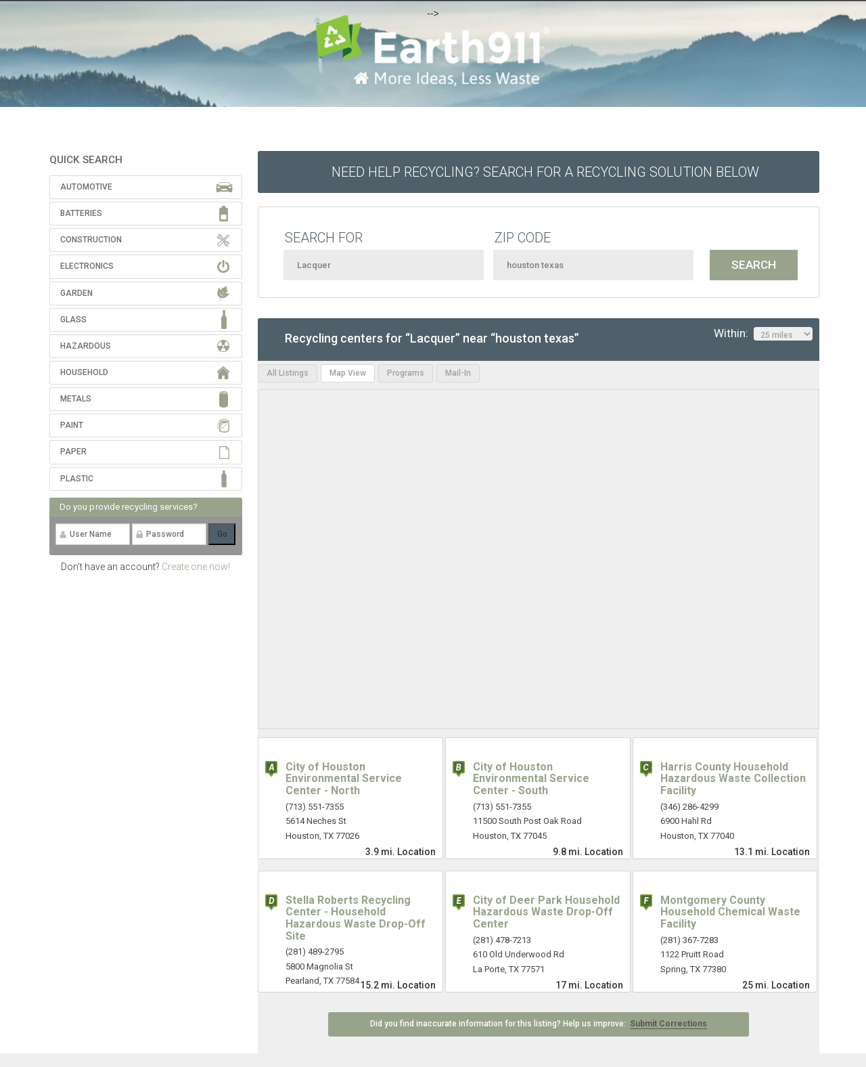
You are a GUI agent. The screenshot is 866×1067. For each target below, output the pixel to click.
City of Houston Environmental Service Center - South (531, 778)
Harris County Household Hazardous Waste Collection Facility (733, 778)
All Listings (288, 373)
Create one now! (196, 566)
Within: (763, 333)
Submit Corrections (668, 1023)
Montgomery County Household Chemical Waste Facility (730, 912)
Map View (347, 373)
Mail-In (458, 373)
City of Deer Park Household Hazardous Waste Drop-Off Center (546, 912)
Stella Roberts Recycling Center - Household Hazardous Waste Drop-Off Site (356, 918)
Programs (405, 373)
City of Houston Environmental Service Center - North (344, 778)
